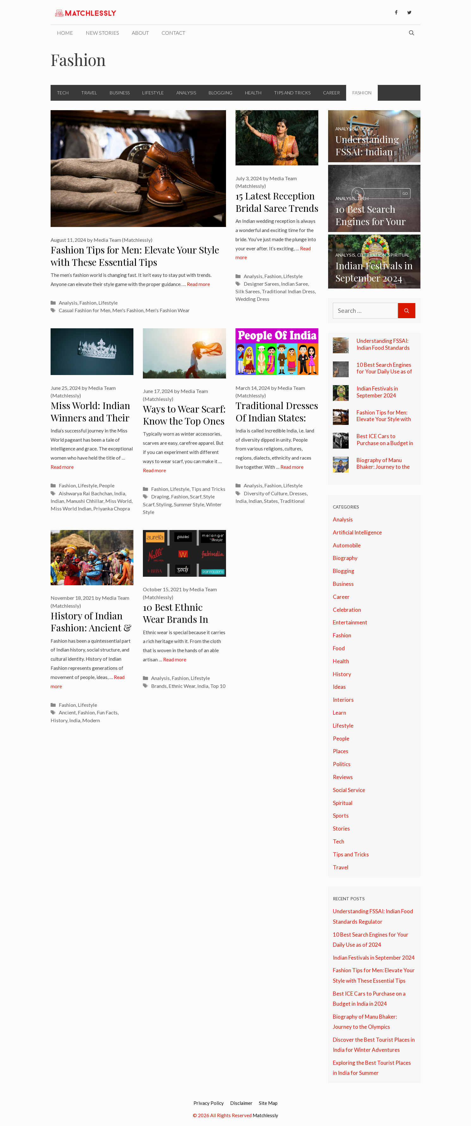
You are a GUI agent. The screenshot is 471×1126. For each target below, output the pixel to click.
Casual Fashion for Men (84, 310)
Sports (341, 815)
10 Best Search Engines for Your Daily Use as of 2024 (384, 371)
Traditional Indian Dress (288, 291)
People (106, 485)
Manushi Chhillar (84, 501)
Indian (57, 501)
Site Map (268, 1103)
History (59, 720)
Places (340, 751)
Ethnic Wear (181, 686)
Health (253, 92)
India (119, 493)
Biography (345, 558)
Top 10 (217, 686)
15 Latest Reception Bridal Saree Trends (276, 201)
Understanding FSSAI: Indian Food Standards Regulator (383, 347)
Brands (159, 686)
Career (331, 92)
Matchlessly (265, 1115)
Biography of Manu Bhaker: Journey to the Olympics (383, 467)
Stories (341, 828)
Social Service (349, 790)
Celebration (347, 609)
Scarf (195, 496)
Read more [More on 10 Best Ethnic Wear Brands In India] (174, 659)
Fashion (361, 92)
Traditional (292, 501)
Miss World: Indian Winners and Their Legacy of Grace (90, 417)
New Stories (102, 33)
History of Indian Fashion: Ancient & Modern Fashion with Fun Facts (91, 633)
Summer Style (189, 504)
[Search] (407, 311)
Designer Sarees (261, 284)
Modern (91, 720)
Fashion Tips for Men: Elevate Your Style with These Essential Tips (135, 255)
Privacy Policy (208, 1103)
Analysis (186, 92)
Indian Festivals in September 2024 (377, 392)
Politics (342, 764)
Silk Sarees (247, 291)
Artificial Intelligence (357, 532)
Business (120, 92)
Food (339, 648)
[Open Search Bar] (411, 33)
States (271, 501)
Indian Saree (294, 284)
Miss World (118, 501)
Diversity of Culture (265, 493)
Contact (173, 33)
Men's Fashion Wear (167, 310)
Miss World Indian (71, 508)
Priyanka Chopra (111, 508)
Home (65, 33)
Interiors (343, 699)
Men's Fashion (128, 310)
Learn (339, 712)
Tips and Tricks (292, 92)
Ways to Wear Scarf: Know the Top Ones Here (184, 420)
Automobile (347, 545)
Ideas (339, 686)
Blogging (220, 92)
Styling (164, 504)
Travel (89, 92)
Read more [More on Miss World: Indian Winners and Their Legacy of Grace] (62, 467)
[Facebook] (396, 12)
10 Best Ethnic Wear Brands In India (175, 619)
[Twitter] (409, 12)
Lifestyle (153, 92)
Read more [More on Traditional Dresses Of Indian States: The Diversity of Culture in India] (291, 467)
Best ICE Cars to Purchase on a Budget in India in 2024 (385, 443)
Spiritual (342, 803)
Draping (160, 496)
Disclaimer (241, 1103)
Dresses (298, 493)
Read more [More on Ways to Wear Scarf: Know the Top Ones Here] (154, 470)
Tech (63, 92)
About (140, 33)
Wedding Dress (252, 299)
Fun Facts (107, 712)
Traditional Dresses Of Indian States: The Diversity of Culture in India (276, 423)
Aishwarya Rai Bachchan (85, 493)
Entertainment (350, 622)
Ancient (67, 712)
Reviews (343, 777)
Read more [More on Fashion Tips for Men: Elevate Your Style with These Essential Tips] (198, 284)
